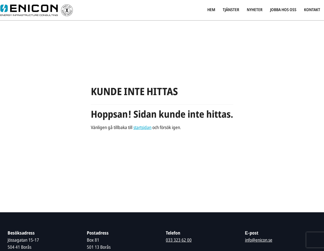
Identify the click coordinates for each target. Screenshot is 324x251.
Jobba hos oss (283, 10)
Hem (211, 10)
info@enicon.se (258, 240)
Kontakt (312, 10)
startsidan (142, 128)
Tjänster (231, 10)
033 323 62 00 (179, 240)
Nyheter (254, 10)
